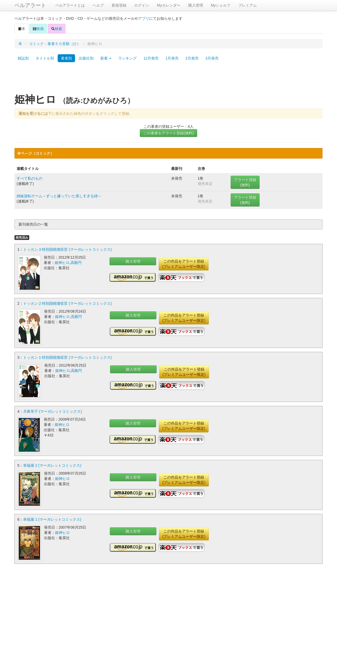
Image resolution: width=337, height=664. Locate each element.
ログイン (141, 5)
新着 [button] (105, 58)
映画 (38, 29)
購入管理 (195, 5)
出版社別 (86, 58)
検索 (56, 29)
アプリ (143, 18)
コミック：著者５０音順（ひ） (55, 44)
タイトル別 (45, 58)
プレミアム (247, 5)
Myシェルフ (221, 5)
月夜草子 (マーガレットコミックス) (52, 411)
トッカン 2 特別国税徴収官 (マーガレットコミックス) (67, 303)
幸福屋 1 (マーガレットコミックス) (52, 519)
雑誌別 (23, 58)
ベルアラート (30, 5)
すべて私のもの (29, 178)
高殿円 (76, 262)
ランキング (127, 58)
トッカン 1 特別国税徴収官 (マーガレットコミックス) (67, 357)
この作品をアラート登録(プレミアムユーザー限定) (183, 264)
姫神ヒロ (62, 262)
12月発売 (151, 58)
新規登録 (119, 5)
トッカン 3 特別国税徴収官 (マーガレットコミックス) (67, 249)
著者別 (66, 58)
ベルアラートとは (70, 5)
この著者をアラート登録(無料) (168, 133)
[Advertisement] (168, 80)
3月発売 (212, 58)
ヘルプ (98, 5)
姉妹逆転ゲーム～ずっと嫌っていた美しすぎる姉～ (59, 196)
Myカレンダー (168, 5)
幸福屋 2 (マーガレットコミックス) (52, 465)
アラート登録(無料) (245, 182)
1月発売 (172, 58)
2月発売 (192, 58)
